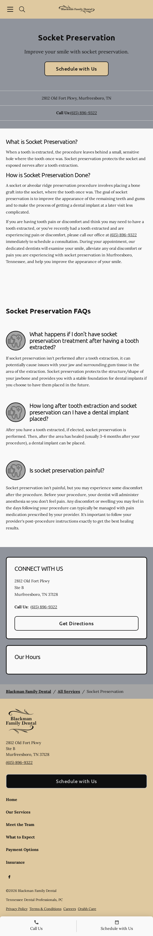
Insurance (15, 862)
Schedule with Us (76, 68)
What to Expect (20, 837)
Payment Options (22, 849)
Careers (69, 909)
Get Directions (76, 623)
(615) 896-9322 (83, 112)
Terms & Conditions (45, 909)
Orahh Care (87, 909)
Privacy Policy (17, 909)
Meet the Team (20, 824)
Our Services (18, 812)
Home (11, 799)
